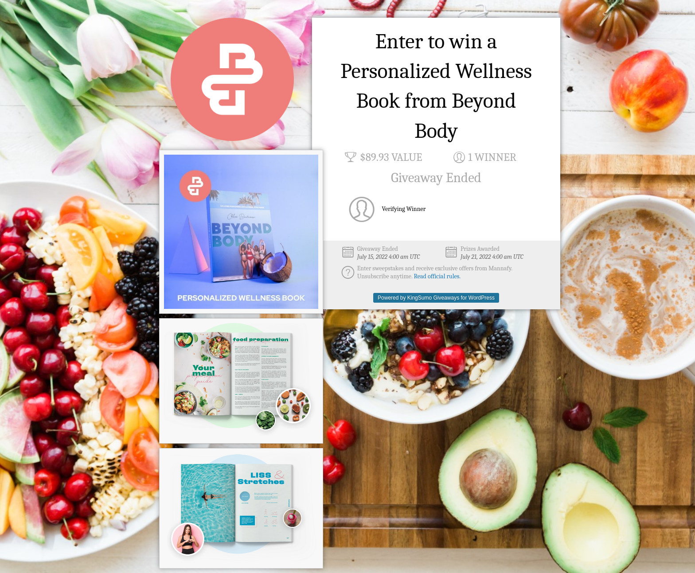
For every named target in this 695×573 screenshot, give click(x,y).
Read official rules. (437, 276)
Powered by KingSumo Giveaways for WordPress (436, 298)
